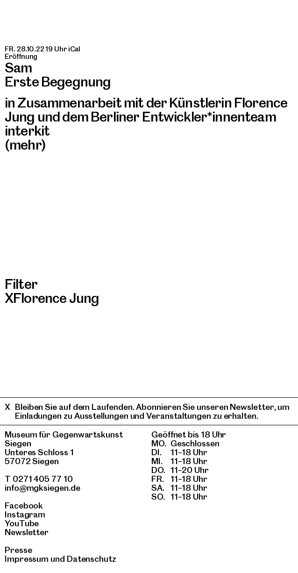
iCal (74, 49)
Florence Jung (56, 298)
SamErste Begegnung (58, 75)
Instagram (25, 514)
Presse (18, 550)
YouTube (22, 523)
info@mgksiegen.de (42, 488)
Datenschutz (91, 559)
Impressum (27, 559)
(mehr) (25, 144)
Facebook (24, 505)
